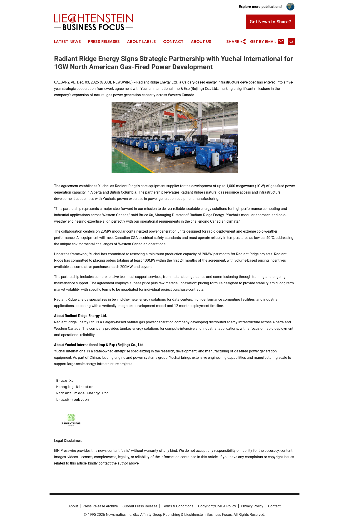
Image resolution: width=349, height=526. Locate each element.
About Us (201, 41)
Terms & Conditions (177, 506)
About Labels (141, 41)
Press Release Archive (100, 506)
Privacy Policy (252, 506)
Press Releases (104, 41)
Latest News (67, 41)
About (73, 506)
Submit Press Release (139, 506)
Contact (173, 41)
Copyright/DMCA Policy (217, 506)
